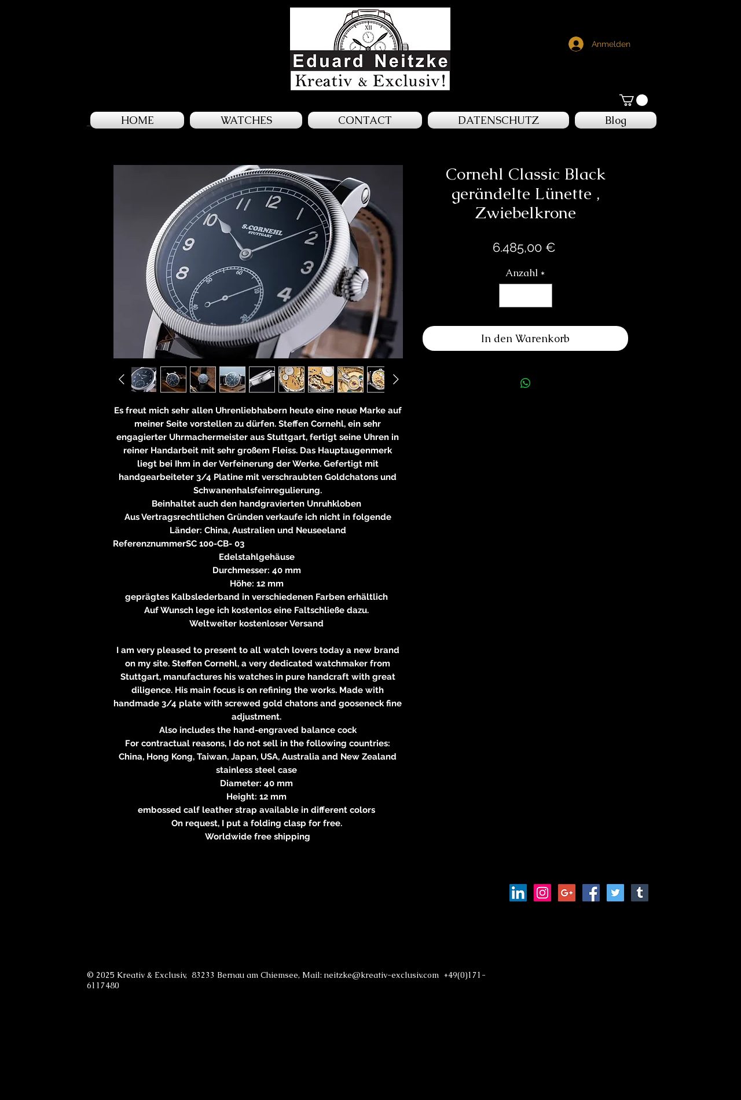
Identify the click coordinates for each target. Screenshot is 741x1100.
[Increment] (542, 295)
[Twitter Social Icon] (615, 892)
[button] (633, 100)
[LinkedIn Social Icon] (518, 892)
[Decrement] (509, 295)
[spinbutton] (525, 295)
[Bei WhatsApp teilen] (526, 383)
